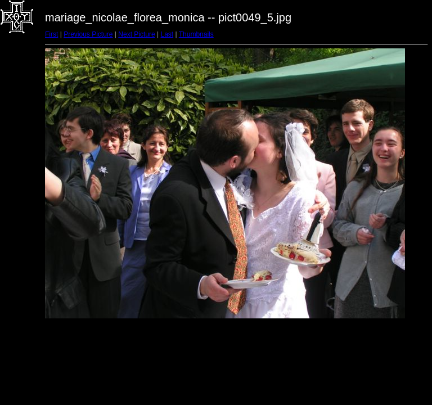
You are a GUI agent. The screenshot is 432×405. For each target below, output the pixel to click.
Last (166, 34)
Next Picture (136, 34)
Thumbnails (196, 34)
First (51, 34)
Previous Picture (88, 34)
